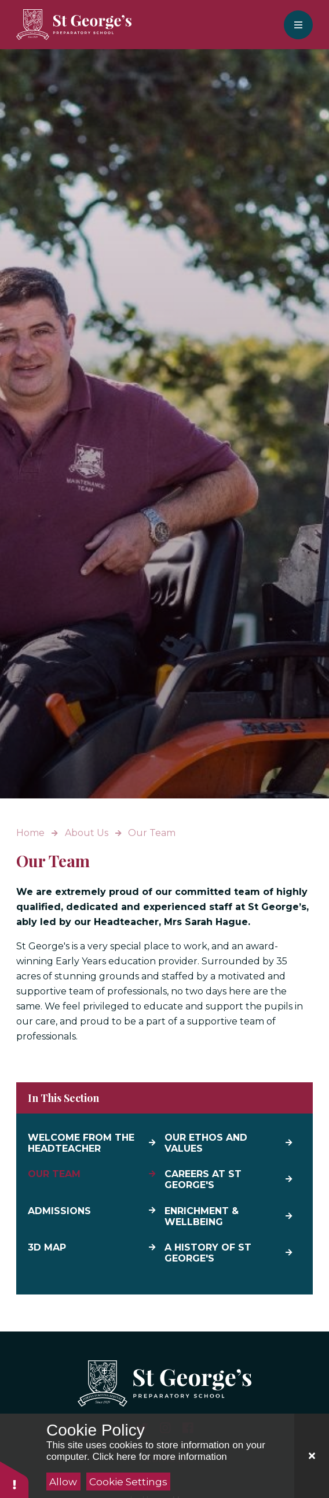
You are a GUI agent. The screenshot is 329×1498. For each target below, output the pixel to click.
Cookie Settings (128, 1482)
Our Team (152, 832)
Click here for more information (159, 1456)
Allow (63, 1482)
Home (30, 832)
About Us (86, 832)
